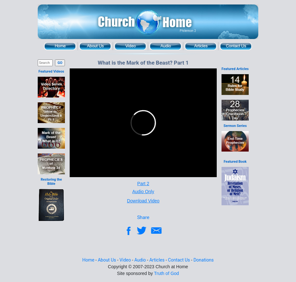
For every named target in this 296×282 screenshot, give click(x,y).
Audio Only (143, 191)
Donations (203, 259)
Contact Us (236, 46)
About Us (95, 46)
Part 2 (143, 183)
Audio (165, 46)
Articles (200, 46)
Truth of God (166, 273)
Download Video (143, 200)
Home (60, 46)
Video (130, 46)
